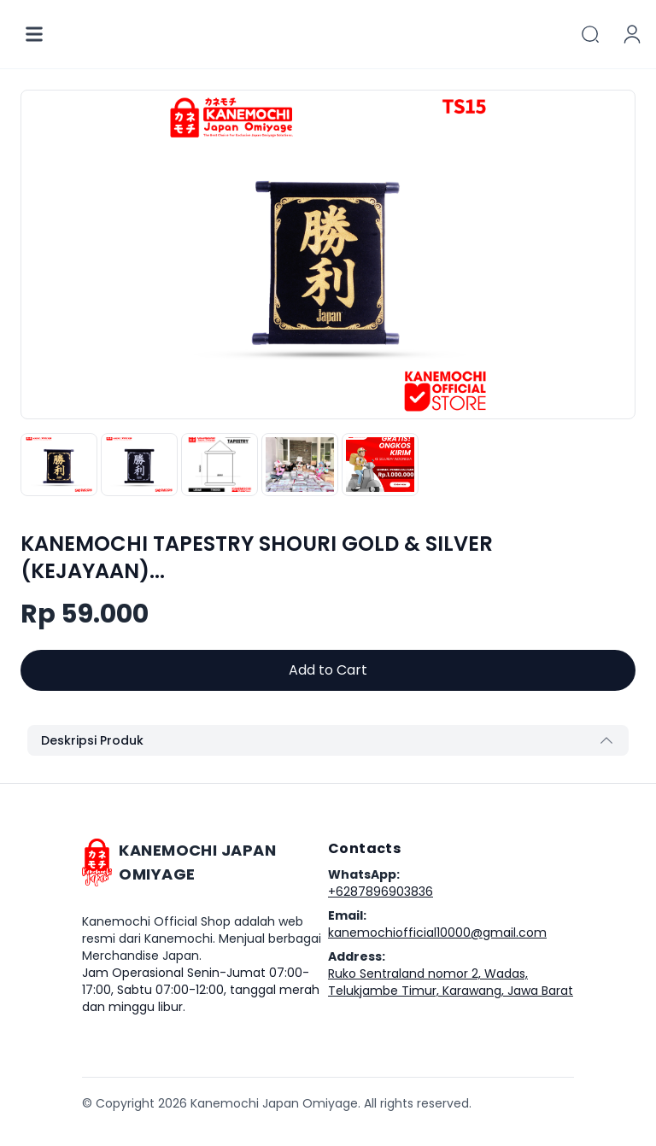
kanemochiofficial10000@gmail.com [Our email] (437, 932)
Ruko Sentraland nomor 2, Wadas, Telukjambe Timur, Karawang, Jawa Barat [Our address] (450, 982)
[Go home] (205, 862)
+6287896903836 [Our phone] (380, 891)
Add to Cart (328, 670)
